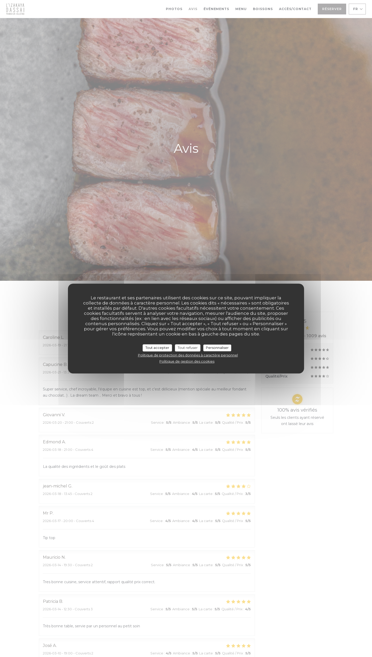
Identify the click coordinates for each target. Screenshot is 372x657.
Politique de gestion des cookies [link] (186, 361)
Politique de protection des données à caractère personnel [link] (188, 355)
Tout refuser (188, 348)
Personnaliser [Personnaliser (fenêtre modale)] (217, 348)
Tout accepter (157, 348)
